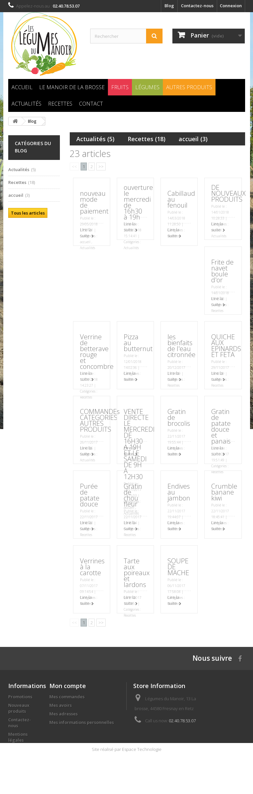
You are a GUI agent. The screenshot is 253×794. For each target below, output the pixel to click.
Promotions (20, 697)
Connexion (231, 6)
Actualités (26, 103)
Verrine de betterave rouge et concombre (97, 351)
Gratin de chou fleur (133, 495)
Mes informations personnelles (81, 722)
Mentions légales (18, 737)
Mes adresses (63, 714)
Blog (169, 6)
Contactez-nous (197, 6)
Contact (91, 103)
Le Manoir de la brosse (72, 87)
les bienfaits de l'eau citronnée (181, 345)
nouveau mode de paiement (94, 202)
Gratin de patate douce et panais (221, 426)
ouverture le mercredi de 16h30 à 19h (138, 202)
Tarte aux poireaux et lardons (137, 572)
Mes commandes (67, 697)
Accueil (22, 87)
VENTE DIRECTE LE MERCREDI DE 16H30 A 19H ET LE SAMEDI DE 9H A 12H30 (139, 444)
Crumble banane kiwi (224, 492)
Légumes (147, 87)
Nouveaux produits (18, 708)
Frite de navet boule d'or (222, 271)
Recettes (60, 103)
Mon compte (67, 686)
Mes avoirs (60, 705)
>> (101, 166)
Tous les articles (28, 213)
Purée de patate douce (89, 495)
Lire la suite (86, 233)
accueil (193, 139)
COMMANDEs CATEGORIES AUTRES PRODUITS (100, 420)
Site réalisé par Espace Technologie (127, 788)
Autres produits (189, 87)
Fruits (120, 87)
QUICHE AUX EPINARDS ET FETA (226, 345)
